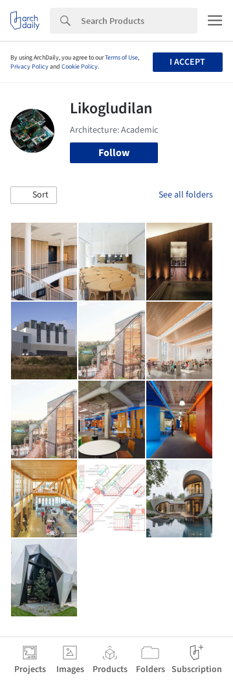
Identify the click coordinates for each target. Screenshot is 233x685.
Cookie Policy (79, 66)
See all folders (186, 194)
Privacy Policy (29, 66)
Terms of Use (121, 57)
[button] (33, 195)
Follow (113, 153)
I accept (187, 62)
